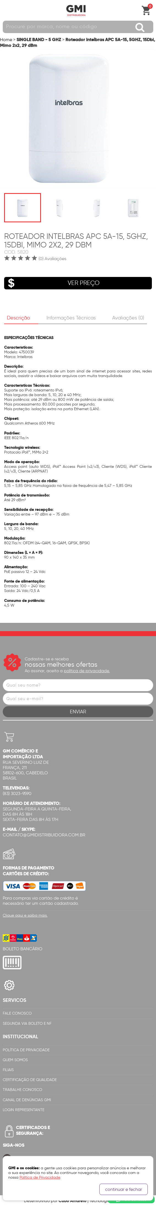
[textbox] (78, 27)
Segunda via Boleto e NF (27, 1023)
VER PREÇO (52, 283)
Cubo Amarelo (72, 1200)
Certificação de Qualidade (30, 1079)
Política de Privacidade (26, 1050)
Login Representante (23, 1110)
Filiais (8, 1070)
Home (6, 39)
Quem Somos (15, 1060)
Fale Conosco (17, 1013)
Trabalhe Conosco (22, 1089)
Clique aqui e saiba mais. (25, 915)
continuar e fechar (123, 1189)
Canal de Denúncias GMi (27, 1100)
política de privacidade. (87, 670)
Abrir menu (7, 10)
